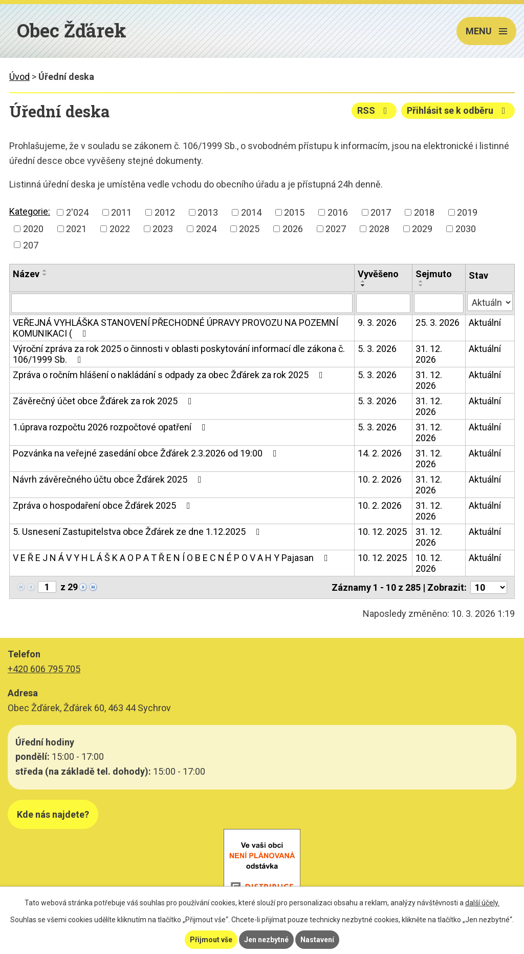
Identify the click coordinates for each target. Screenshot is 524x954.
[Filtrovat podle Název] (182, 303)
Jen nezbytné (266, 940)
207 (30, 244)
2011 (121, 212)
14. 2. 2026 (380, 453)
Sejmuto (434, 273)
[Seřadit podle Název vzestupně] (45, 270)
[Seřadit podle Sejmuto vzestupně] (421, 281)
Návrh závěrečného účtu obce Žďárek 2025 (109, 479)
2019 (467, 212)
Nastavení (317, 940)
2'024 (77, 212)
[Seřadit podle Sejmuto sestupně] (421, 285)
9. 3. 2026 (377, 322)
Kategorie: (29, 211)
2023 (162, 228)
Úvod (19, 76)
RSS (374, 110)
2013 (208, 212)
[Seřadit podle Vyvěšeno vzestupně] (363, 281)
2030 (465, 228)
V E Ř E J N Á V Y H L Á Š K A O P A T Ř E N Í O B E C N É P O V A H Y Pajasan (172, 557)
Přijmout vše (211, 940)
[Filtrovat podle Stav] (490, 302)
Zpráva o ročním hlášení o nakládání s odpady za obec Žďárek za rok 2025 (170, 374)
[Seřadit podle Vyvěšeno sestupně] (363, 285)
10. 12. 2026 (429, 563)
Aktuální (485, 322)
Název (26, 273)
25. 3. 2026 (438, 322)
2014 (251, 212)
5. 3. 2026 (377, 348)
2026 (292, 228)
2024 (206, 228)
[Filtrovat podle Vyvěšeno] (383, 303)
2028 (379, 228)
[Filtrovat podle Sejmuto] (439, 303)
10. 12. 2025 (382, 531)
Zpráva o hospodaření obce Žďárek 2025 (103, 505)
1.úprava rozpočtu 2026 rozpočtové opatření (111, 427)
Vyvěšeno (378, 273)
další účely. (482, 903)
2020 (33, 228)
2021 (76, 228)
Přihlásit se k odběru (458, 110)
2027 (335, 228)
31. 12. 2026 (429, 354)
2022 (120, 228)
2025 (249, 228)
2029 (422, 228)
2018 (424, 212)
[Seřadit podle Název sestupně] (45, 275)
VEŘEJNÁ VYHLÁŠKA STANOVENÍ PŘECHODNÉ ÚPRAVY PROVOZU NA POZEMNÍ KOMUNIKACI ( (175, 328)
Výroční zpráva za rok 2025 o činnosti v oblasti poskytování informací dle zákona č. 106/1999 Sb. (179, 354)
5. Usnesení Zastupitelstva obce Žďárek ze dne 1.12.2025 (138, 531)
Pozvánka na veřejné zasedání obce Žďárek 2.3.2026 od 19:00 (147, 453)
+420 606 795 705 (44, 668)
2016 (338, 212)
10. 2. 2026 (380, 479)
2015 (294, 212)
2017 (380, 212)
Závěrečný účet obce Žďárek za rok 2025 (104, 401)
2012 (165, 212)
